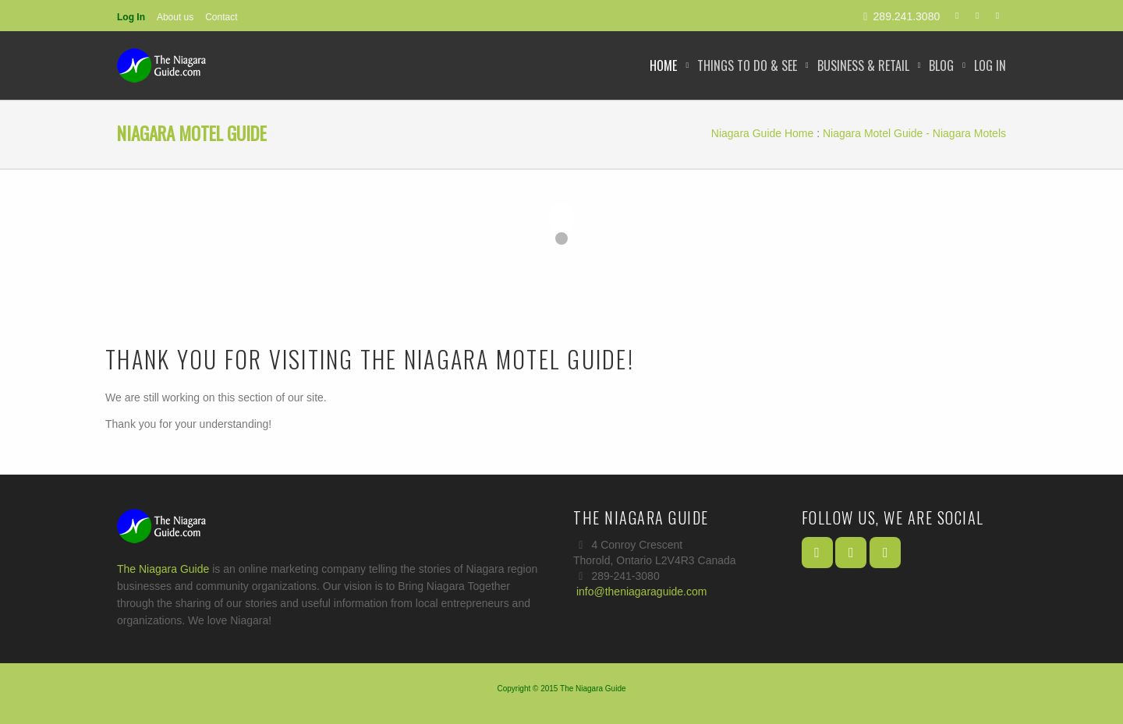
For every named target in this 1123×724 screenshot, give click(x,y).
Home (663, 65)
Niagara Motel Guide (192, 133)
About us (175, 17)
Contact (221, 17)
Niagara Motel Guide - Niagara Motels (914, 133)
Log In (131, 17)
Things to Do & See (747, 65)
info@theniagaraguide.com (641, 591)
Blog (941, 65)
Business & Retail (863, 65)
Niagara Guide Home (762, 133)
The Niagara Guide (163, 569)
